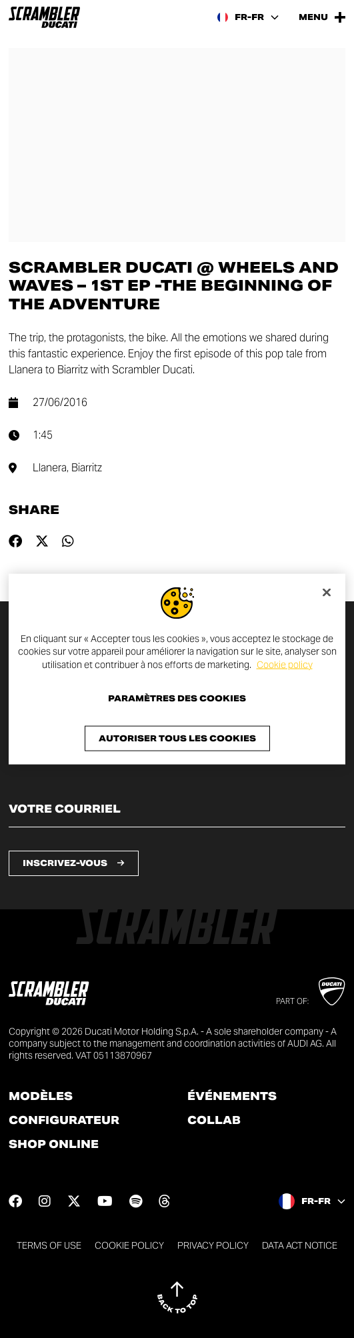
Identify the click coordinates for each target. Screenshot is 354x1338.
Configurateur (64, 1120)
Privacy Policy (213, 1245)
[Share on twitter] (42, 541)
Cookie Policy (129, 1245)
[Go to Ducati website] (332, 991)
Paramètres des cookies (177, 699)
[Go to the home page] (44, 17)
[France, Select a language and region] (248, 17)
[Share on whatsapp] (68, 541)
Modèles (41, 1096)
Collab (214, 1120)
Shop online (54, 1144)
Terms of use (49, 1245)
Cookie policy (285, 664)
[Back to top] (177, 1297)
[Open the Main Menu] (322, 17)
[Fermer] (326, 592)
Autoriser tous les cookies (177, 738)
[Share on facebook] (15, 541)
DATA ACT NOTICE (299, 1245)
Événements (232, 1096)
